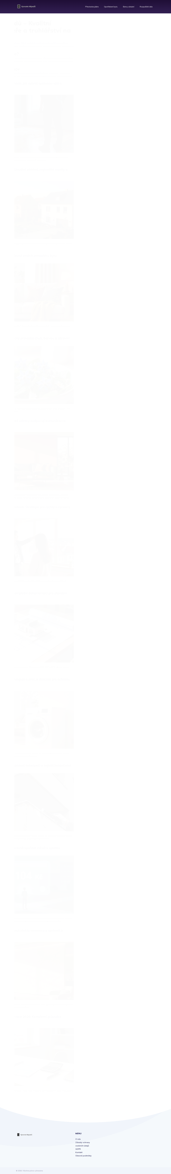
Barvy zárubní (128, 6)
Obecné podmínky (83, 1155)
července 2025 (136, 180)
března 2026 (135, 138)
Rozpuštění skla (146, 6)
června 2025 (135, 185)
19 (33, 1104)
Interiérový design (136, 31)
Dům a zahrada (135, 73)
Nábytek (132, 52)
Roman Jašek (135, 88)
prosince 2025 (136, 154)
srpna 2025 (134, 175)
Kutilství (132, 57)
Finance (132, 36)
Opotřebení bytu (110, 6)
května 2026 (135, 128)
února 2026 (134, 144)
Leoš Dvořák (135, 94)
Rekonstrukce (135, 47)
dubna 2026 (134, 133)
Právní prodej (134, 68)
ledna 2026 (134, 149)
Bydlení (132, 26)
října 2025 (134, 165)
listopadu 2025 (136, 159)
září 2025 (133, 170)
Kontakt (78, 1152)
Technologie (134, 63)
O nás (78, 1139)
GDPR (78, 1149)
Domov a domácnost (138, 42)
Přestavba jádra (92, 6)
